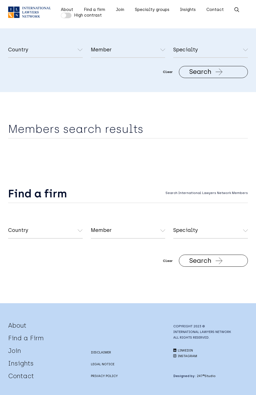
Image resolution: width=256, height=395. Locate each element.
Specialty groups (152, 9)
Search (206, 72)
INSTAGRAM (185, 356)
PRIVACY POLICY (104, 376)
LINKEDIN (183, 350)
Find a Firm (26, 338)
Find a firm (94, 9)
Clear (168, 72)
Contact (215, 9)
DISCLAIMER (101, 352)
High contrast (88, 15)
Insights (188, 9)
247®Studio (206, 376)
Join (120, 9)
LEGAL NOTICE (102, 364)
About (67, 9)
